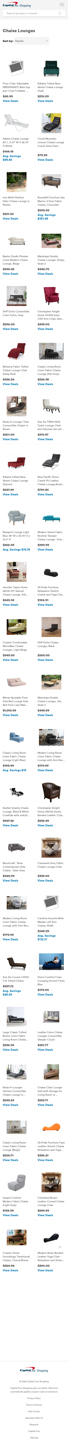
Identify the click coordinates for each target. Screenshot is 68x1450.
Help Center (34, 1411)
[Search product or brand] (34, 13)
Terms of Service (34, 1404)
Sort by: (8, 40)
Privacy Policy (34, 1398)
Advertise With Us (34, 1417)
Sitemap (34, 1437)
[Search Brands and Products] (59, 13)
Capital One (34, 1431)
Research (34, 1424)
